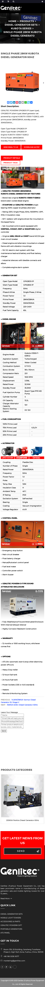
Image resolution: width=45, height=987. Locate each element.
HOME (12, 21)
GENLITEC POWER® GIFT (11, 925)
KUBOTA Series (21, 28)
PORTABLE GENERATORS (11, 929)
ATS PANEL (5, 933)
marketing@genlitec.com (14, 961)
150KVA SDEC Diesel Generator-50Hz (22, 705)
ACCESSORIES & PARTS (10, 921)
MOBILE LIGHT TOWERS (10, 918)
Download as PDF (32, 147)
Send (4, 731)
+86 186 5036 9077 (11, 956)
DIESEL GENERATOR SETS (21, 24)
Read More (4, 898)
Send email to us (10, 147)
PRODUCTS (27, 21)
